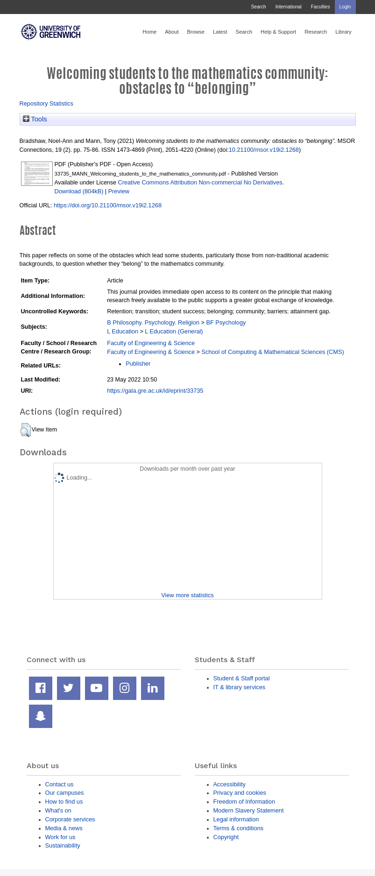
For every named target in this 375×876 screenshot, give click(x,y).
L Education (122, 331)
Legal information (236, 819)
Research (315, 32)
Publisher (138, 363)
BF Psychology (226, 322)
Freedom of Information (244, 801)
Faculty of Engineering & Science (151, 342)
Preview (118, 191)
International (289, 6)
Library (343, 32)
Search (258, 6)
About (171, 32)
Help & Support (278, 32)
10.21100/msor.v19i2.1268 (264, 149)
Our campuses (64, 792)
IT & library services (239, 687)
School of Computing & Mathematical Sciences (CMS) (272, 351)
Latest (220, 32)
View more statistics (187, 595)
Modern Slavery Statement (248, 810)
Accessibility (229, 784)
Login (345, 6)
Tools (35, 119)
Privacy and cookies (239, 792)
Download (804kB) (79, 191)
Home (149, 32)
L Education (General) (174, 331)
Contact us (59, 784)
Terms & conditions (238, 828)
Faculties (320, 6)
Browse (196, 32)
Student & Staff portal (241, 678)
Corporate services (70, 819)
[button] (25, 430)
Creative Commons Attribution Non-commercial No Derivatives (200, 182)
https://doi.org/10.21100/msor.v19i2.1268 (108, 205)
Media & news (64, 828)
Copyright (226, 837)
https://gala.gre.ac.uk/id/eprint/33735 (155, 390)
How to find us (64, 801)
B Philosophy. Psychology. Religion (153, 322)
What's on (58, 810)
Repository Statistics (47, 103)
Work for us (60, 837)
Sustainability (62, 845)
